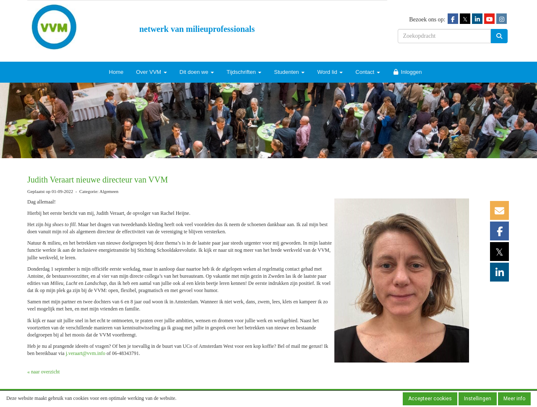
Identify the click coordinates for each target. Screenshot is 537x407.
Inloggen (407, 72)
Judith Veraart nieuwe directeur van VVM (97, 179)
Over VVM (151, 72)
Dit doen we (197, 72)
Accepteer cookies (430, 399)
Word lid (330, 72)
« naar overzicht (43, 372)
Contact (367, 72)
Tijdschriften (244, 72)
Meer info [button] (514, 399)
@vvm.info (85, 353)
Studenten (289, 72)
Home (116, 72)
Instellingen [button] (477, 399)
